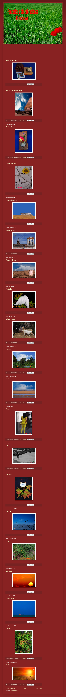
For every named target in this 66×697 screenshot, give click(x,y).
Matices (8, 628)
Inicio (25, 688)
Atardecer (9, 571)
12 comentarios (23, 157)
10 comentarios (23, 253)
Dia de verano (10, 230)
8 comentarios (22, 223)
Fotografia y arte (11, 200)
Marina (8, 379)
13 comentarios (23, 564)
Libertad (8, 511)
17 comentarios (23, 342)
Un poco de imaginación (14, 90)
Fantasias (9, 289)
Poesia (8, 541)
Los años (9, 474)
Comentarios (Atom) (14, 690)
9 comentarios (22, 84)
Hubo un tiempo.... (12, 60)
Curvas (8, 409)
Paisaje (8, 349)
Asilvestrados (10, 319)
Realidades (9, 127)
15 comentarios (23, 193)
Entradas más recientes (10, 688)
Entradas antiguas (38, 688)
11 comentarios (23, 468)
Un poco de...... (11, 260)
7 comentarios (22, 372)
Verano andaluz (11, 163)
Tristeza (8, 445)
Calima (8, 665)
